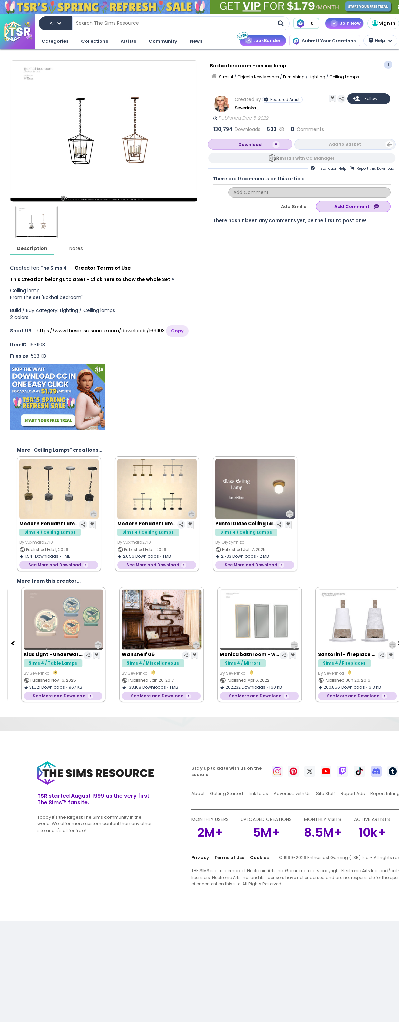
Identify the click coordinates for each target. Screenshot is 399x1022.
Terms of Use (229, 857)
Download (250, 144)
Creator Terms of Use (103, 267)
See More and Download (54, 565)
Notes (76, 248)
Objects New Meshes (258, 77)
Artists (128, 41)
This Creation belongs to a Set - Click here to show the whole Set (90, 279)
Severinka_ (247, 107)
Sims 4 (226, 77)
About (198, 793)
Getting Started (226, 793)
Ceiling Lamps (344, 77)
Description (32, 248)
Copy (177, 331)
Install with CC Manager (307, 158)
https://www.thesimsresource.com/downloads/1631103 (101, 330)
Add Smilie (293, 206)
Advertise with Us (292, 793)
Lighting (317, 77)
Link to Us (258, 793)
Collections (94, 41)
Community (163, 41)
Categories (55, 41)
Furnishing (294, 77)
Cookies (259, 857)
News (196, 41)
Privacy (200, 857)
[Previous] (13, 643)
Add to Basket (345, 144)
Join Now (350, 23)
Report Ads (353, 793)
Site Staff (325, 793)
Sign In (383, 23)
